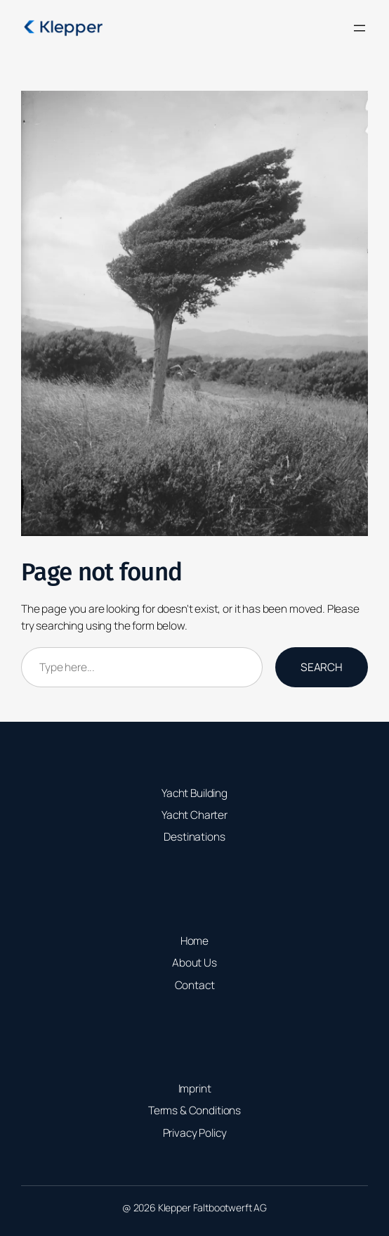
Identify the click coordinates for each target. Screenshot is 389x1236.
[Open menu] (359, 28)
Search (322, 667)
